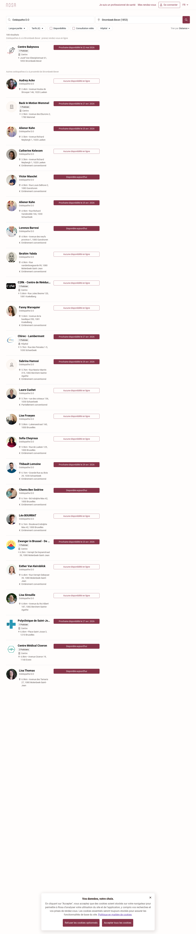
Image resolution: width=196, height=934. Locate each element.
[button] (150, 897)
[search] (50, 19)
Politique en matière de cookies (115, 914)
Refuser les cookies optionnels (81, 922)
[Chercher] (186, 19)
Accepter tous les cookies (117, 922)
